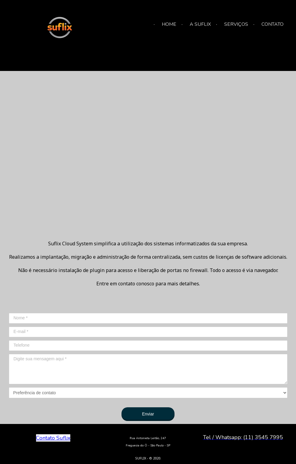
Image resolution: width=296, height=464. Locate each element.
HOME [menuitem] (169, 24)
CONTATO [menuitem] (272, 24)
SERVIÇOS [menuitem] (236, 24)
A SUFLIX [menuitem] (200, 24)
